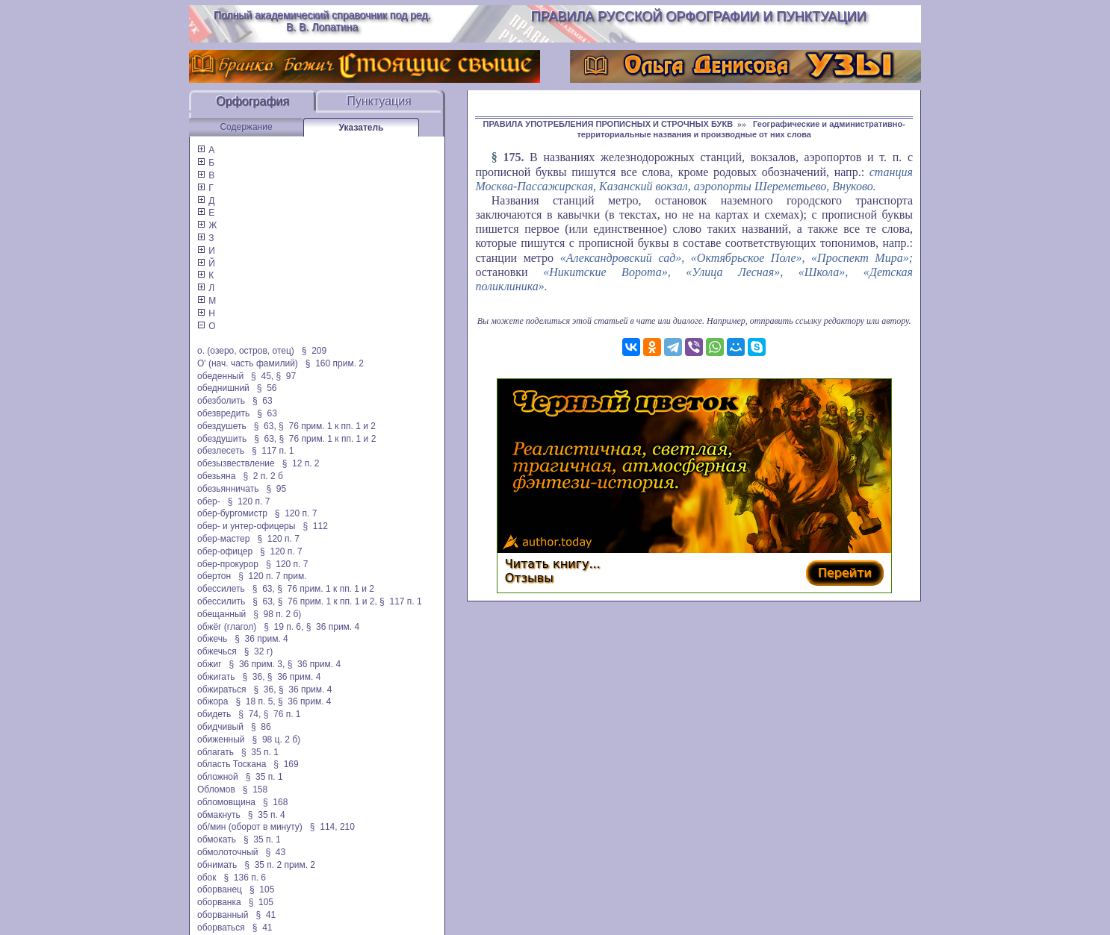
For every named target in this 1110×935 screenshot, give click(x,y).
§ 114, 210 (332, 827)
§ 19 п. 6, (283, 627)
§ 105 (261, 889)
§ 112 (315, 526)
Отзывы (529, 578)
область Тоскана (231, 764)
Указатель (361, 127)
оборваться (221, 927)
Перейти (845, 573)
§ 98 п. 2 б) (277, 614)
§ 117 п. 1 (273, 450)
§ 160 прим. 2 (335, 363)
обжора (212, 701)
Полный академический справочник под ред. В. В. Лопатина (322, 21)
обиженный (221, 739)
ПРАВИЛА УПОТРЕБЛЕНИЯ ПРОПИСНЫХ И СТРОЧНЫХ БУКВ (608, 123)
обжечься (217, 651)
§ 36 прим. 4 (333, 627)
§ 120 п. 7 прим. (272, 576)
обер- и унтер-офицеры (246, 526)
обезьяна (216, 476)
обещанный (221, 614)
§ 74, (249, 714)
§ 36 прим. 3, (257, 664)
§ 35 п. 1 (260, 752)
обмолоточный (227, 852)
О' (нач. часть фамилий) (247, 363)
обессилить (221, 601)
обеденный (220, 376)
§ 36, (253, 677)
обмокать (216, 839)
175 (512, 157)
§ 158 (255, 789)
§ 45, (262, 376)
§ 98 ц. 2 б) (276, 739)
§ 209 (314, 350)
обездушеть (222, 426)
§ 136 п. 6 (245, 877)
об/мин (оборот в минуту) (250, 827)
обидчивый (220, 727)
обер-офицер (224, 551)
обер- (208, 501)
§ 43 (275, 852)
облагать (215, 752)
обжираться (221, 689)
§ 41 (265, 915)
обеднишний (223, 388)
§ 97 (286, 376)
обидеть (214, 714)
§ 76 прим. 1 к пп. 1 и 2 (327, 426)
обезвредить (223, 413)
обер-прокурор (227, 564)
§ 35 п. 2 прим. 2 (279, 865)
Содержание (246, 127)
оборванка (219, 902)
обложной (217, 777)
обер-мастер (223, 539)
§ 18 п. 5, (255, 701)
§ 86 (261, 727)
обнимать (217, 865)
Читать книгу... (553, 564)
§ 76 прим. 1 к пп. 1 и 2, (327, 601)
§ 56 (267, 388)
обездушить (222, 439)
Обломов (216, 789)
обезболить (221, 400)
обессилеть (221, 589)
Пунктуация (379, 101)
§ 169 (285, 764)
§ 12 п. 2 (301, 463)
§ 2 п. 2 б (262, 476)
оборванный (222, 915)
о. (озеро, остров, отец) (245, 350)
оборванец (219, 889)
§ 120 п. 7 (249, 501)
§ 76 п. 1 (282, 714)
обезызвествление (236, 463)
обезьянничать (227, 489)
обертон (214, 576)
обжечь (212, 639)
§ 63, (265, 426)
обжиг (209, 664)
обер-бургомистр (232, 513)
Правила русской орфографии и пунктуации (698, 16)
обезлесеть (220, 450)
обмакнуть (219, 815)
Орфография (252, 101)
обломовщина (226, 802)
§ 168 (275, 802)
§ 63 (262, 400)
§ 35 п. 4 (266, 815)
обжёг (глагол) (226, 627)
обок (206, 877)
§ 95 (276, 489)
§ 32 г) (258, 651)
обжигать (216, 677)
